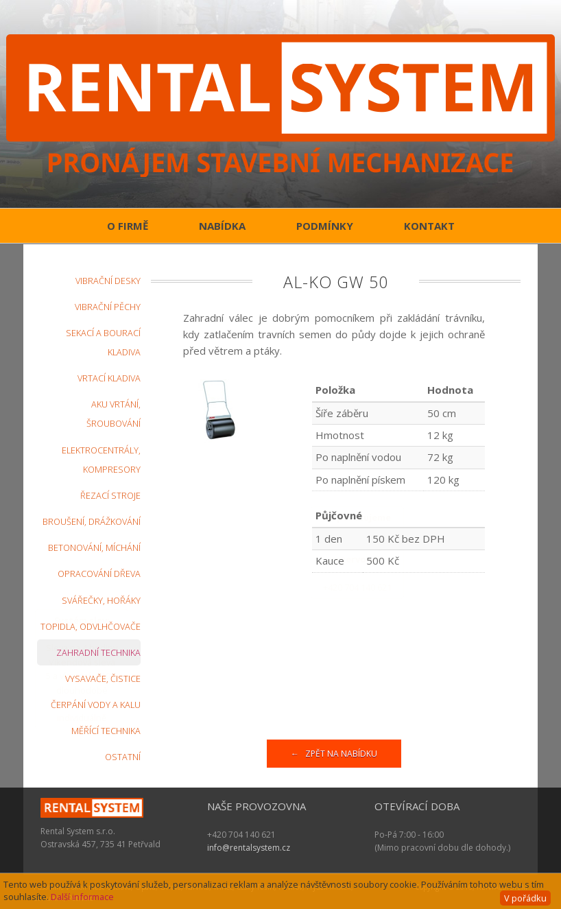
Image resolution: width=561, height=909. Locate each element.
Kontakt (429, 226)
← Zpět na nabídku (334, 753)
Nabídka (222, 226)
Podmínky (324, 226)
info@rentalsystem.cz (248, 847)
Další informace (82, 896)
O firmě (127, 226)
